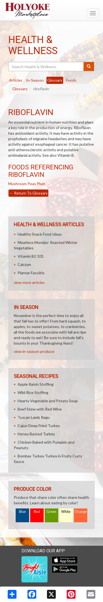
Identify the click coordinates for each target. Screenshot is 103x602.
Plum (41, 183)
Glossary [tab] (54, 80)
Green (51, 512)
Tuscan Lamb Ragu (34, 417)
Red (37, 512)
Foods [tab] (71, 80)
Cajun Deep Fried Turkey (39, 425)
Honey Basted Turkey (36, 433)
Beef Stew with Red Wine (40, 409)
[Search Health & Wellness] (46, 66)
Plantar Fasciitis (31, 272)
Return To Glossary (28, 193)
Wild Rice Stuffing (33, 392)
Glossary (19, 88)
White (66, 512)
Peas (31, 183)
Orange (81, 512)
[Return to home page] (51, 11)
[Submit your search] (88, 66)
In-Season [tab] (35, 80)
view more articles (29, 282)
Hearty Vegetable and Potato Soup (48, 400)
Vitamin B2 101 (31, 256)
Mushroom (17, 183)
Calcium (24, 264)
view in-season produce (34, 351)
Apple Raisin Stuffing (36, 384)
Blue (22, 512)
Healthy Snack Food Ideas (40, 234)
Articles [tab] (16, 80)
